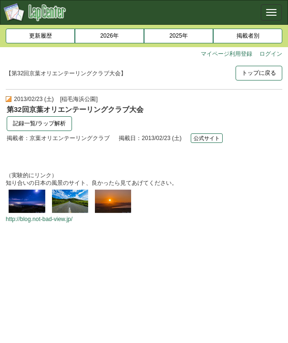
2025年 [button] (178, 35)
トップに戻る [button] (259, 73)
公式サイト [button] (207, 138)
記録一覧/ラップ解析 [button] (39, 123)
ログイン (270, 53)
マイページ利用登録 (226, 53)
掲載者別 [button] (248, 35)
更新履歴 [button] (40, 35)
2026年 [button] (109, 35)
